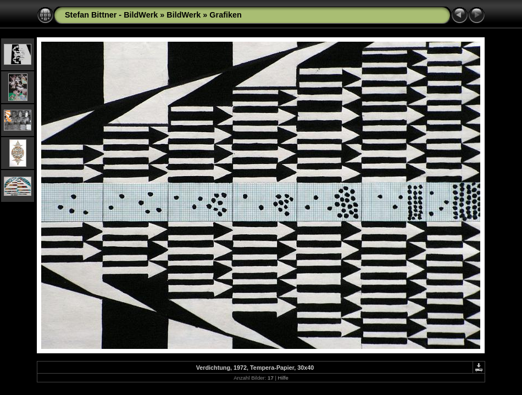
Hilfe (283, 378)
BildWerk (183, 14)
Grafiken (225, 14)
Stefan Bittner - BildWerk (111, 14)
